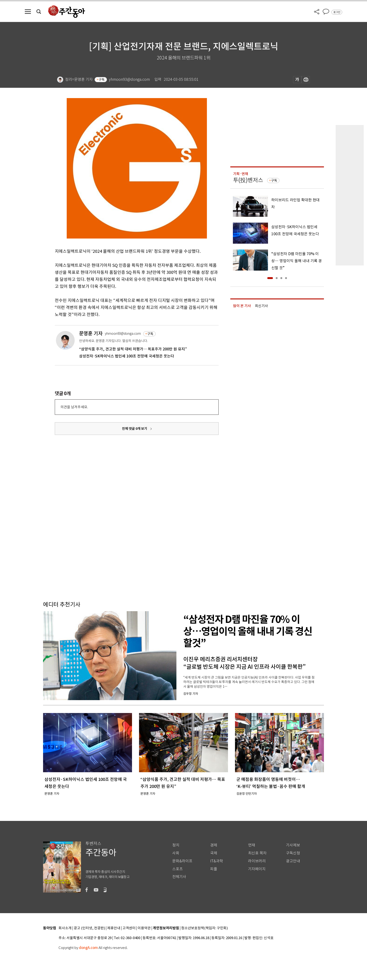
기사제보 (293, 845)
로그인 (336, 12)
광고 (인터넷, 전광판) (89, 928)
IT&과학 (216, 861)
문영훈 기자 (91, 333)
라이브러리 (257, 861)
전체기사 (179, 877)
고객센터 (129, 928)
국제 (213, 853)
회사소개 (65, 928)
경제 (213, 845)
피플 (213, 869)
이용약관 (144, 928)
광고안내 (293, 861)
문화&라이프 (182, 861)
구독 (102, 79)
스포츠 (177, 869)
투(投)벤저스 (248, 180)
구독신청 (293, 853)
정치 (175, 845)
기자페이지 (257, 869)
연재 (251, 845)
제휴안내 (113, 928)
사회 (175, 853)
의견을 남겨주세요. (74, 407)
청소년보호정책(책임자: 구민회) (204, 928)
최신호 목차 (257, 853)
